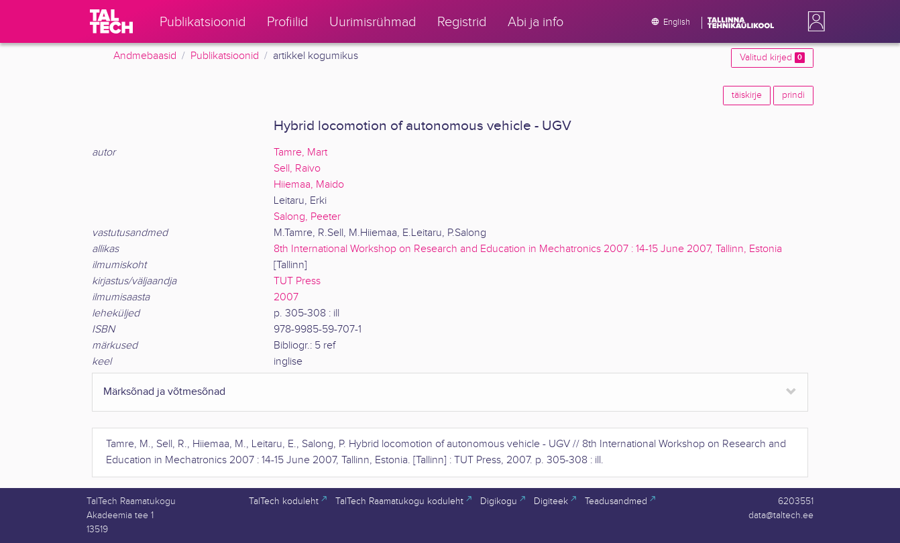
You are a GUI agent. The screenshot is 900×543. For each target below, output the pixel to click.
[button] (813, 21)
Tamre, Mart (300, 152)
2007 (286, 297)
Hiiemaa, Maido (309, 184)
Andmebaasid (144, 56)
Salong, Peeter (307, 216)
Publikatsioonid (224, 56)
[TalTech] (111, 21)
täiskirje (747, 95)
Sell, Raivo (297, 168)
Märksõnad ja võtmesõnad (164, 391)
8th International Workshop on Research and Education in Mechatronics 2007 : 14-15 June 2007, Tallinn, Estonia (528, 249)
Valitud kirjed (772, 57)
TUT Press (297, 281)
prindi (793, 95)
